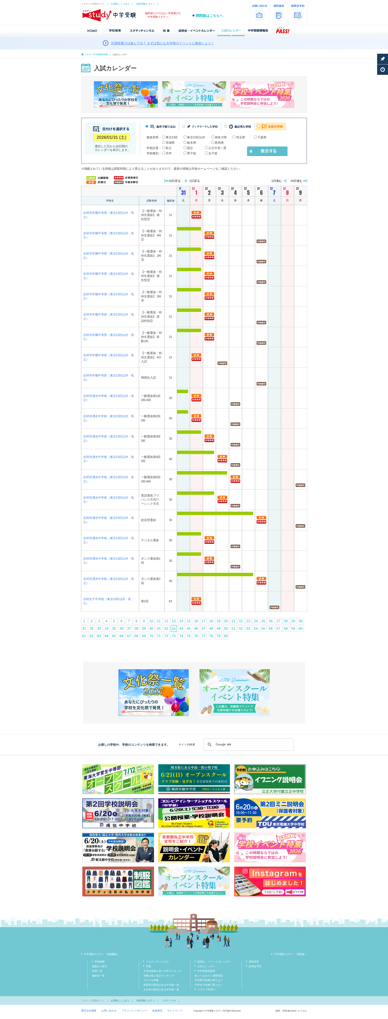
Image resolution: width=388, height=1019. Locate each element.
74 (181, 636)
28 (286, 621)
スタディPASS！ (207, 989)
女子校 (212, 153)
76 (196, 636)
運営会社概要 (88, 1010)
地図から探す (99, 966)
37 (129, 628)
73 (174, 636)
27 (278, 621)
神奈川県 (221, 137)
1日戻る (194, 180)
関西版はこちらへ (209, 15)
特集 (148, 966)
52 (241, 628)
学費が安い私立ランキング (158, 975)
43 (174, 629)
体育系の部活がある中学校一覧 (161, 984)
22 (241, 621)
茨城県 (170, 142)
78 (211, 636)
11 (159, 621)
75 (189, 636)
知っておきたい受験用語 (209, 975)
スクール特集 (151, 980)
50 (226, 628)
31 (84, 628)
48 (211, 628)
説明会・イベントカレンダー (214, 961)
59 (293, 628)
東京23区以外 (196, 137)
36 (122, 628)
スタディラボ (169, 1000)
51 (233, 628)
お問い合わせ (109, 1010)
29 (293, 621)
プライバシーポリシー (134, 1010)
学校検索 (99, 961)
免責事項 (157, 1010)
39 (144, 628)
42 (166, 628)
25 (263, 621)
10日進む (297, 180)
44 (181, 628)
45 (189, 628)
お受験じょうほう (120, 4)
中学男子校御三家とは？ (209, 980)
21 (233, 621)
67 (129, 636)
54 (256, 628)
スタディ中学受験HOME (96, 54)
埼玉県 (240, 137)
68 (136, 636)
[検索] (248, 744)
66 (122, 636)
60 (301, 628)
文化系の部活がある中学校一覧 (161, 989)
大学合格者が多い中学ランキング (162, 971)
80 (226, 636)
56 (271, 628)
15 (189, 621)
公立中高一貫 (217, 148)
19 (219, 621)
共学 (169, 153)
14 (181, 621)
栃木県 (191, 142)
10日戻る (175, 180)
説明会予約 (255, 966)
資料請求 (254, 961)
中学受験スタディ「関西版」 (290, 954)
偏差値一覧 (98, 975)
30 (301, 621)
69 (144, 636)
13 (174, 621)
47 (204, 628)
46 (196, 628)
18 (211, 621)
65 (114, 636)
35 (114, 628)
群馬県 (219, 142)
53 (248, 628)
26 (271, 621)
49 (219, 628)
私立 (169, 148)
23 (248, 621)
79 (219, 636)
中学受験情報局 (206, 971)
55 (263, 628)
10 (151, 621)
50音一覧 (97, 971)
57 (278, 628)
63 (99, 636)
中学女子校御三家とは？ (209, 984)
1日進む (276, 180)
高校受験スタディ (145, 4)
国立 (190, 148)
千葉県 (261, 137)
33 (99, 628)
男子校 (191, 153)
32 (92, 628)
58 (286, 628)
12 (166, 621)
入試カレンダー (206, 966)
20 (226, 621)
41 (159, 628)
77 (204, 636)
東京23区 (172, 137)
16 (196, 621)
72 (166, 636)
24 (256, 621)
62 (92, 636)
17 (204, 621)
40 (151, 628)
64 (107, 636)
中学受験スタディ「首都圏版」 (101, 954)
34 (107, 628)
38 (136, 628)
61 (84, 636)
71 (159, 636)
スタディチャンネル (157, 961)
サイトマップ (175, 1010)
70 (151, 636)
